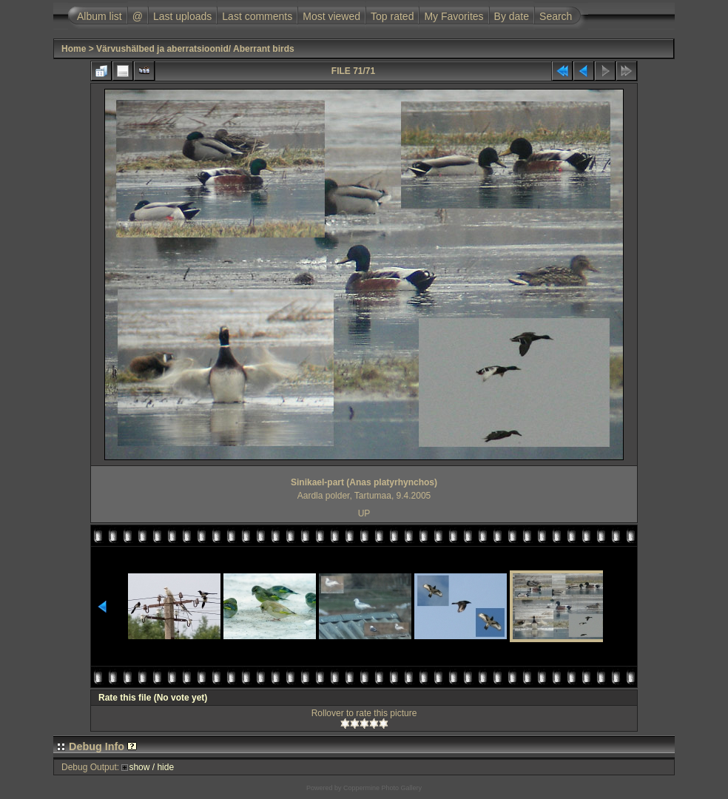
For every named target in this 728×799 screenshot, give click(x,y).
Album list (99, 16)
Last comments (257, 16)
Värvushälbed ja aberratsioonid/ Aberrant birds (195, 49)
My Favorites (453, 16)
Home (73, 49)
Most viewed (331, 16)
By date (511, 16)
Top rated (392, 16)
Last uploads (182, 16)
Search (555, 16)
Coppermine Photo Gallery (382, 788)
